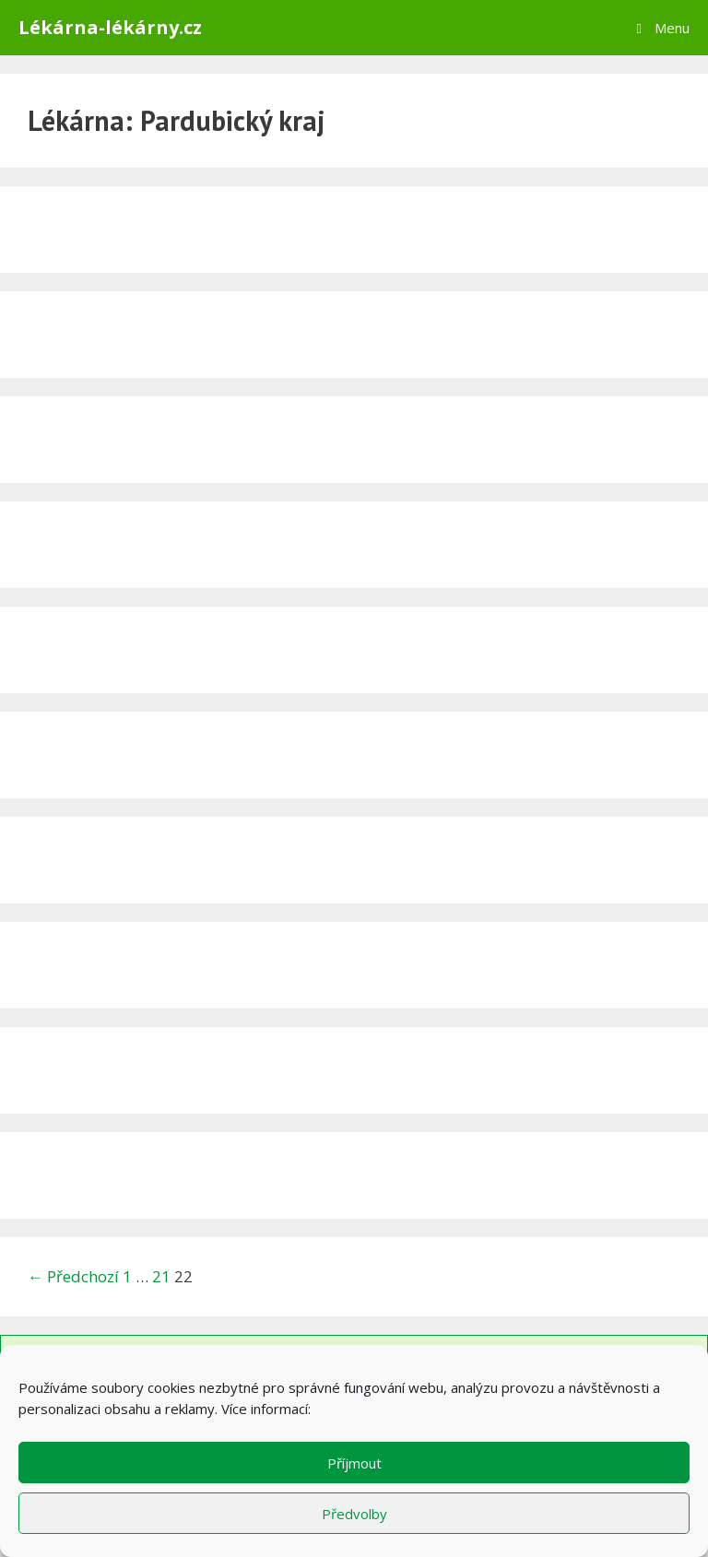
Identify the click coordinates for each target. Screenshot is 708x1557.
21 (161, 1276)
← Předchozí (73, 1276)
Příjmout (354, 1463)
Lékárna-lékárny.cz (110, 27)
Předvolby (354, 1513)
